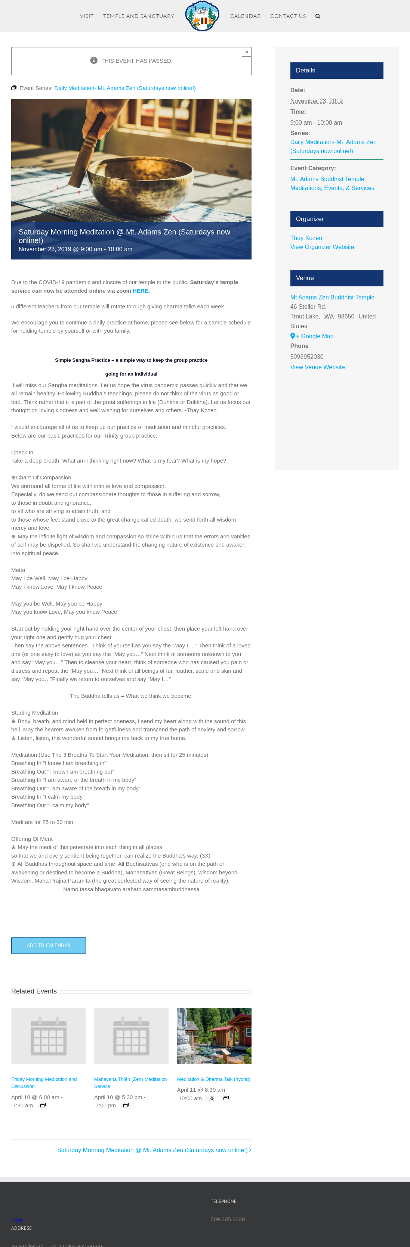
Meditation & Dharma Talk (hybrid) (213, 1079)
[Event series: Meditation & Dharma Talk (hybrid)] (226, 1098)
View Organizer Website (322, 247)
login (17, 1220)
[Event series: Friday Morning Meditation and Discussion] (43, 1105)
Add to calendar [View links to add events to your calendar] (48, 945)
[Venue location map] (336, 412)
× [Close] (247, 52)
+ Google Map (315, 336)
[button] (318, 16)
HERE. (141, 290)
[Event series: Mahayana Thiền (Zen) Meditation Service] (126, 1105)
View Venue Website (317, 367)
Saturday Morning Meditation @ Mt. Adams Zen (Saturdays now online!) (152, 1150)
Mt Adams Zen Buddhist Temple (332, 297)
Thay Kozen (306, 238)
